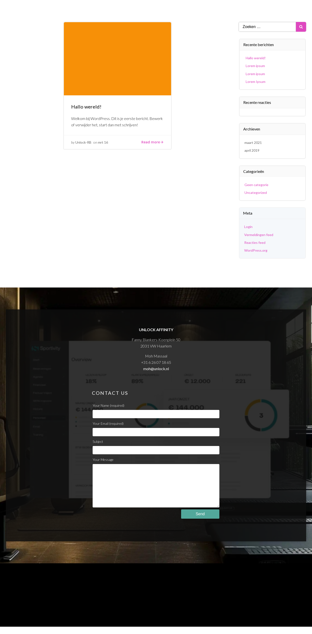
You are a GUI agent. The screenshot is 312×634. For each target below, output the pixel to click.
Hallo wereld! (256, 58)
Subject (156, 446)
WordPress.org (255, 250)
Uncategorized (255, 192)
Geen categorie (256, 185)
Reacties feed (254, 242)
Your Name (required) (156, 410)
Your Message (156, 486)
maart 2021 (253, 142)
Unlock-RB (83, 142)
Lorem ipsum (255, 66)
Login (248, 227)
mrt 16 (103, 142)
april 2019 (251, 150)
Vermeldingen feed (258, 235)
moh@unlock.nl (156, 368)
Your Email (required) (156, 428)
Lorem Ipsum (255, 81)
